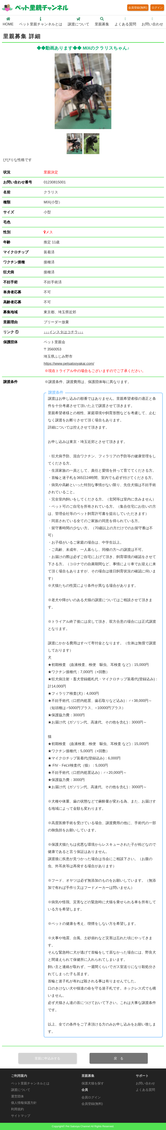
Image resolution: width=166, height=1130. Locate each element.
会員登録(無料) (137, 7)
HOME (8, 21)
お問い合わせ (152, 21)
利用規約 (17, 1109)
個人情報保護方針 (24, 1102)
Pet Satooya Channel (77, 1126)
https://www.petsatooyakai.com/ (69, 364)
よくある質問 (125, 21)
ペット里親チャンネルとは (40, 21)
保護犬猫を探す (92, 1083)
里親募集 (102, 21)
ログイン (157, 7)
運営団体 (17, 1096)
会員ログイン (91, 1097)
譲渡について (78, 21)
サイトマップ (20, 1115)
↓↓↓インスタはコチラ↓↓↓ (63, 332)
